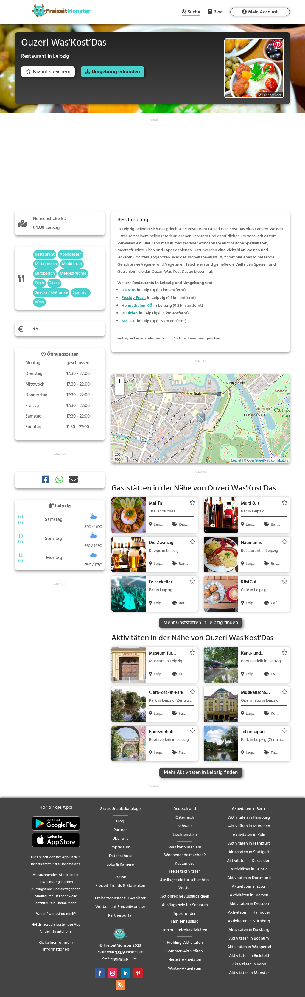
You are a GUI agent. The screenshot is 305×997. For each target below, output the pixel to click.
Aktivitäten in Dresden (249, 904)
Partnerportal (120, 915)
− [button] (120, 390)
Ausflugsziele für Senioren (185, 905)
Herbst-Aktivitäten (184, 960)
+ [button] (120, 381)
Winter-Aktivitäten (184, 968)
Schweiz (185, 826)
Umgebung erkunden (116, 72)
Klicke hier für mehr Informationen (55, 946)
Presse (120, 877)
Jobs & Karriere (120, 864)
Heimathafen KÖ (137, 305)
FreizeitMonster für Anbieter (120, 898)
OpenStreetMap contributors (267, 460)
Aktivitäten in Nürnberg (249, 921)
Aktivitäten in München (249, 826)
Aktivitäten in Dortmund (249, 878)
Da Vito (129, 290)
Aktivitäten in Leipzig (249, 869)
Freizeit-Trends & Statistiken (120, 885)
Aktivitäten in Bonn (249, 964)
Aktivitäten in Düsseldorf (249, 860)
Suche (194, 13)
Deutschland (184, 809)
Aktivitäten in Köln (249, 834)
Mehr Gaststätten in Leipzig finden (200, 623)
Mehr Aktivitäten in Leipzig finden (201, 773)
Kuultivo (130, 313)
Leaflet (236, 460)
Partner (120, 830)
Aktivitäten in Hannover (249, 912)
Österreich (184, 817)
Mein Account (263, 12)
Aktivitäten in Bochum (249, 938)
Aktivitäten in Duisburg (249, 929)
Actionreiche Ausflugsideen (184, 896)
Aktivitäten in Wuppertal (249, 947)
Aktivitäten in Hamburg (249, 817)
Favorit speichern (48, 72)
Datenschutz (120, 856)
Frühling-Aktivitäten (185, 942)
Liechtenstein (185, 834)
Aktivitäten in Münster (249, 973)
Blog (218, 12)
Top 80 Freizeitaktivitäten (184, 930)
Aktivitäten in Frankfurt (249, 843)
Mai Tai (129, 321)
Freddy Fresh (134, 298)
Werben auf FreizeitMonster (120, 906)
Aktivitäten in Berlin (249, 809)
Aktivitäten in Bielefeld (249, 955)
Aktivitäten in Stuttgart (249, 852)
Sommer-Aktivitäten (184, 951)
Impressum (120, 847)
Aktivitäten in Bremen (249, 895)
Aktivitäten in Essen (249, 886)
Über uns (120, 838)
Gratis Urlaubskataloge (120, 809)
